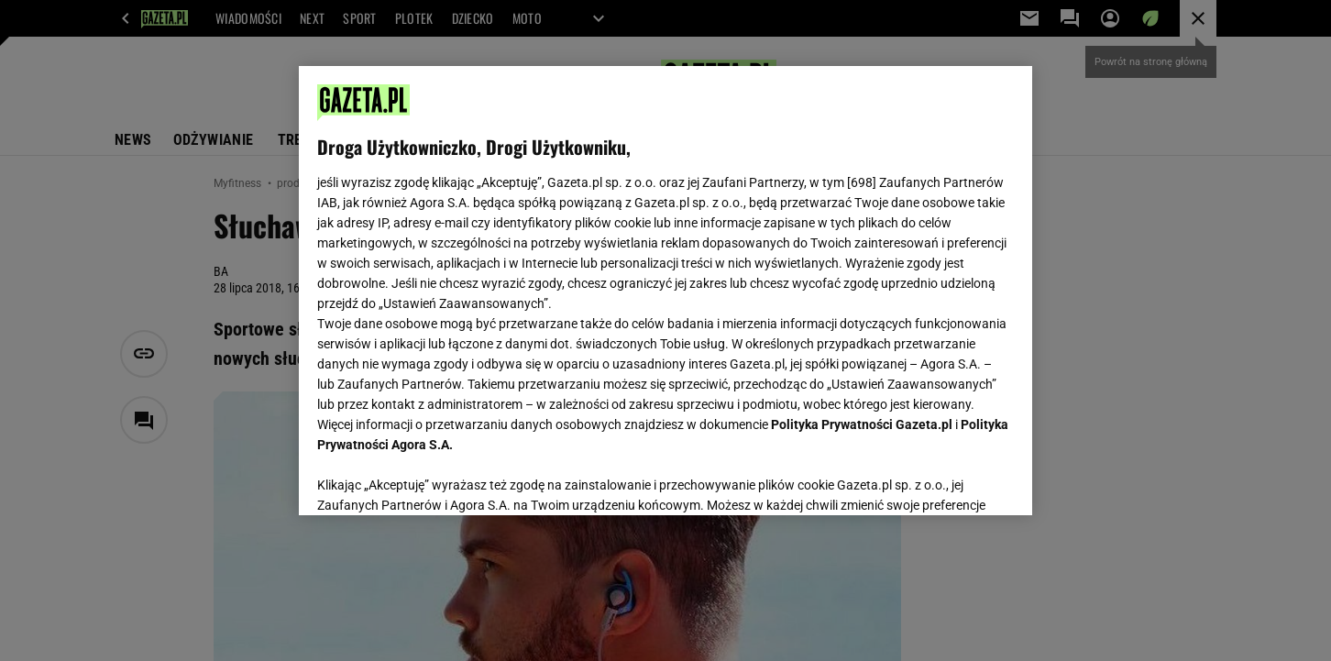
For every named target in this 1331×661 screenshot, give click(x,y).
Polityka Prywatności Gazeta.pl (861, 424)
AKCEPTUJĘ (952, 479)
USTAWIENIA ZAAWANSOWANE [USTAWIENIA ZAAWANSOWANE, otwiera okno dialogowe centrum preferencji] (436, 478)
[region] (665, 290)
